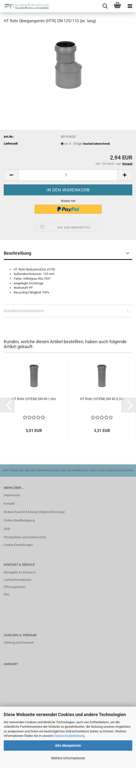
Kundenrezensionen (24, 310)
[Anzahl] (68, 175)
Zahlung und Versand (18, 642)
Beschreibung (17, 253)
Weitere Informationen (68, 758)
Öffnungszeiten (15, 587)
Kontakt (9, 503)
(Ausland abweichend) (96, 143)
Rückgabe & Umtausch (20, 572)
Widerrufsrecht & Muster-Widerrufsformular (34, 512)
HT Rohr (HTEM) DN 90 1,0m (34, 399)
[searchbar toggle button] (105, 6)
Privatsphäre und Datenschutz (25, 537)
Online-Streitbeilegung (19, 520)
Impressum (12, 495)
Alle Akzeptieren (68, 745)
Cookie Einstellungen (18, 545)
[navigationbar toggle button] (130, 6)
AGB (7, 529)
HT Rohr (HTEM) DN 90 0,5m (102, 399)
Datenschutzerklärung (69, 736)
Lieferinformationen (17, 580)
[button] (11, 175)
